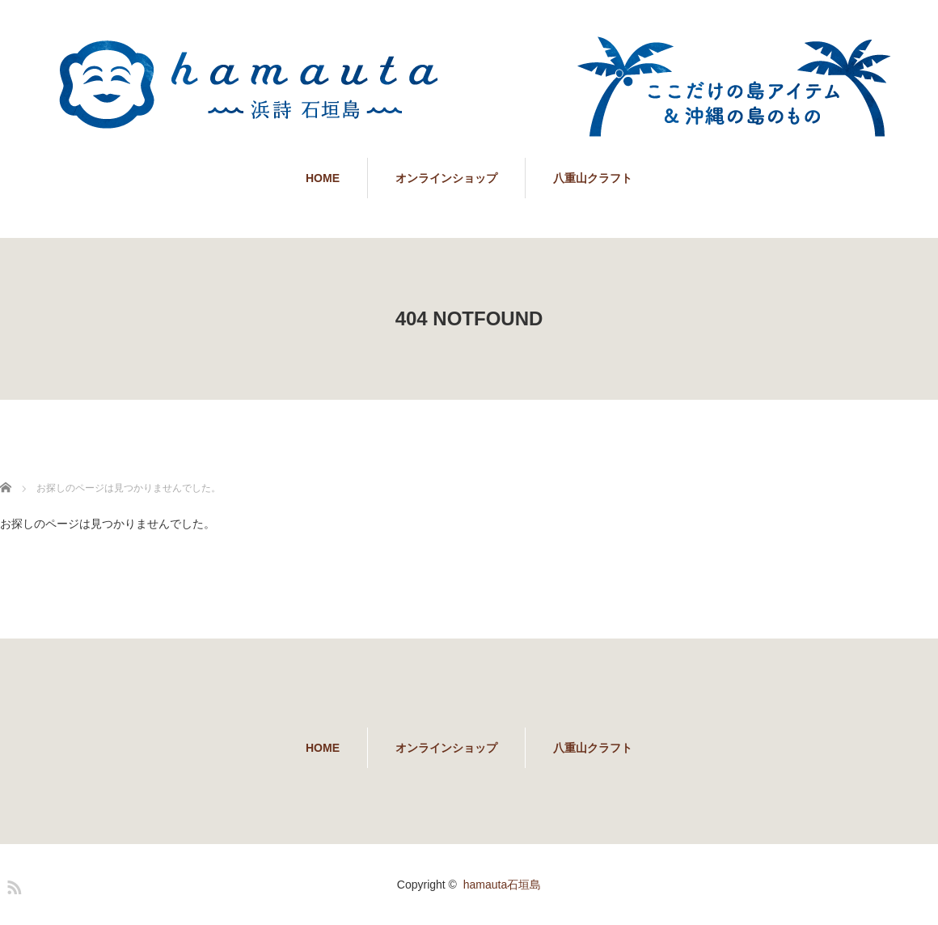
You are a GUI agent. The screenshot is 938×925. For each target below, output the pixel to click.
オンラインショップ (446, 178)
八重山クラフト (592, 178)
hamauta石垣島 (502, 884)
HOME (323, 178)
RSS (12, 884)
